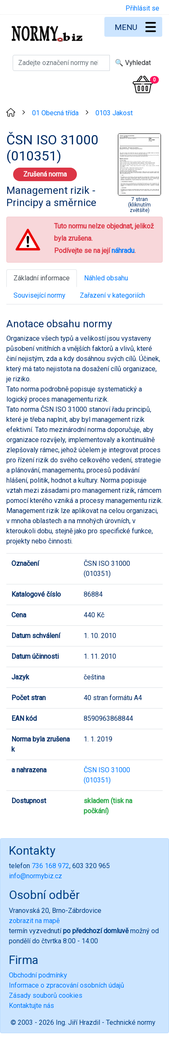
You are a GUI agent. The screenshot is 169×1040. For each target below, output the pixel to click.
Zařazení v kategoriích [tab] (112, 295)
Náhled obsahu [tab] (106, 278)
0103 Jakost (114, 113)
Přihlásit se (142, 8)
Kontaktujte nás (31, 1006)
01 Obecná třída (55, 113)
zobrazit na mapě (34, 921)
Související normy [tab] (39, 295)
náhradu (123, 251)
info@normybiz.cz (35, 876)
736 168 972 (50, 866)
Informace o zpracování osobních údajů (66, 985)
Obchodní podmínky (38, 975)
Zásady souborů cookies (45, 995)
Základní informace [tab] (42, 278)
